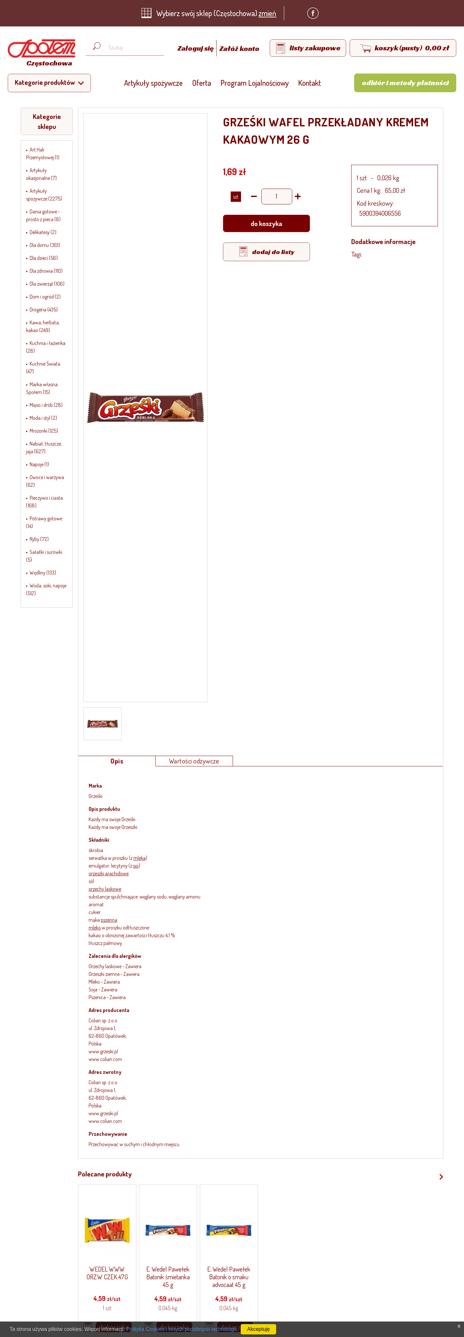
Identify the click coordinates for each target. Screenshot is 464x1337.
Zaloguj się (196, 48)
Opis (117, 761)
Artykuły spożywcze (153, 83)
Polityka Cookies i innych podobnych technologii (181, 1329)
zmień (267, 13)
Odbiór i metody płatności (405, 82)
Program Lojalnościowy (254, 83)
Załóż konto (239, 48)
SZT (235, 196)
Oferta (201, 83)
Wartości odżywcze (194, 761)
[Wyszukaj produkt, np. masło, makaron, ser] (129, 47)
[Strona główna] (40, 54)
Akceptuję (258, 1329)
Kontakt (309, 83)
